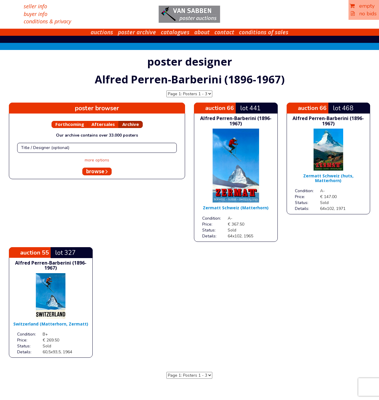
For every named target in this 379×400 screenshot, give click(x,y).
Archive (130, 124)
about (202, 32)
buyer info (35, 13)
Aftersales (103, 124)
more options (97, 160)
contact (224, 32)
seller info (35, 6)
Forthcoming (69, 124)
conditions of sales (263, 32)
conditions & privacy (47, 21)
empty (362, 5)
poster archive (137, 32)
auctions (102, 32)
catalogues (175, 32)
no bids (364, 13)
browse (97, 171)
